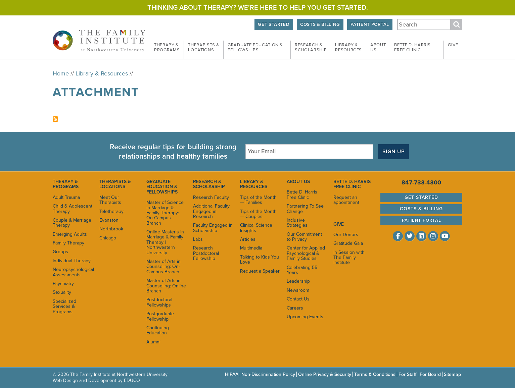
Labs (198, 239)
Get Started (273, 24)
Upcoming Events (305, 317)
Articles (247, 239)
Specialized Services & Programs (64, 306)
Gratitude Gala (348, 243)
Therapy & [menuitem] (167, 47)
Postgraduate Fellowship (160, 316)
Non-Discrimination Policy (268, 374)
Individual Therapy (72, 261)
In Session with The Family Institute (349, 258)
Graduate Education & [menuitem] (255, 47)
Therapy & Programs (66, 184)
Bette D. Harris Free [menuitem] (412, 47)
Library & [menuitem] (348, 47)
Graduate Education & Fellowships (162, 187)
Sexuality (62, 292)
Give (338, 224)
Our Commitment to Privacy (304, 236)
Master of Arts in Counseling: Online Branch (166, 286)
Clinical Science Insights (256, 227)
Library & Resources (102, 73)
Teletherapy (111, 211)
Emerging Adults (70, 234)
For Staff (408, 374)
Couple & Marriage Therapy (72, 222)
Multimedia (251, 248)
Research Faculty (211, 197)
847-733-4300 (421, 182)
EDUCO (132, 380)
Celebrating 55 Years (302, 270)
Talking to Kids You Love (259, 259)
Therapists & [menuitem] (203, 47)
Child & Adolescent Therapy (72, 208)
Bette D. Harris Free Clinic (302, 194)
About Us (298, 181)
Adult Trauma (66, 197)
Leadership (298, 281)
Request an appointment (346, 200)
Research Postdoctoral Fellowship (206, 253)
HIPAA (231, 374)
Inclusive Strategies (297, 222)
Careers (295, 308)
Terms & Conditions (374, 374)
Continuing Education (157, 330)
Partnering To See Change (305, 208)
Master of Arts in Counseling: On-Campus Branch (163, 267)
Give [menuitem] (453, 45)
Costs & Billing (320, 24)
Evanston (109, 220)
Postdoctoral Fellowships (159, 302)
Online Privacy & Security (324, 374)
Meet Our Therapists (110, 200)
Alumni (153, 342)
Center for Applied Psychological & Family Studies (306, 253)
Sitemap (452, 374)
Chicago (107, 238)
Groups (60, 252)
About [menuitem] (378, 47)
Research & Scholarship (209, 184)
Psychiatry (63, 283)
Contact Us (298, 299)
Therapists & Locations (115, 184)
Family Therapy (68, 243)
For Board (430, 374)
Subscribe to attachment (55, 119)
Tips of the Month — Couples (258, 214)
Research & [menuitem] (311, 47)
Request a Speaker (260, 271)
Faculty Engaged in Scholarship (213, 227)
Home (61, 73)
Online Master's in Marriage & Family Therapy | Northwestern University (165, 242)
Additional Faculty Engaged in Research (211, 211)
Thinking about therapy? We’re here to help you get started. (257, 8)
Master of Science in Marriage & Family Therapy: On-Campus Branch (165, 213)
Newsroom (298, 290)
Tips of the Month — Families (258, 200)
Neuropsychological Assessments (73, 272)
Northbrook (111, 229)
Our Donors (345, 234)
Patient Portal (369, 24)
